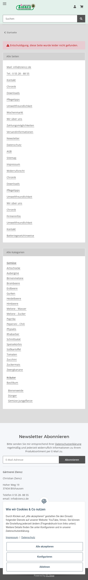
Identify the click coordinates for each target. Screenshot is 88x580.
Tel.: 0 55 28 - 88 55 (18, 73)
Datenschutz (14, 144)
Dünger (12, 395)
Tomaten (12, 354)
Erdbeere (12, 288)
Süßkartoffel (14, 349)
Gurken (11, 293)
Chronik (11, 86)
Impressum (13, 164)
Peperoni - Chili (16, 324)
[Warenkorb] (81, 6)
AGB (9, 151)
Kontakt (11, 80)
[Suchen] (40, 18)
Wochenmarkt (15, 112)
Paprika (11, 318)
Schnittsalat (14, 339)
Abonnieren (72, 459)
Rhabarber (13, 334)
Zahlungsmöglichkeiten (20, 125)
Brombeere (13, 283)
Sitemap (11, 157)
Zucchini (12, 359)
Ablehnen (45, 566)
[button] (75, 6)
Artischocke (13, 268)
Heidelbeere (14, 298)
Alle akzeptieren (45, 546)
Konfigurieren (44, 556)
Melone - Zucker (16, 313)
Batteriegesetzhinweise (20, 235)
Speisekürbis (14, 344)
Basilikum (12, 382)
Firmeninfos (14, 216)
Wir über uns (14, 119)
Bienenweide (15, 390)
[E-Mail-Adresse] (31, 459)
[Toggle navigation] (4, 2)
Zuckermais (13, 364)
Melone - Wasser (16, 308)
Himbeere (12, 303)
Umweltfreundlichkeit (19, 106)
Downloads (13, 93)
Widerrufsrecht (16, 170)
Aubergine (13, 273)
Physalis (11, 329)
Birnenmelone (15, 278)
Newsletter (13, 138)
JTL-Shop (50, 575)
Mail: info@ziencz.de (19, 67)
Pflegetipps (13, 99)
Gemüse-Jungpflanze (20, 400)
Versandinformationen (20, 132)
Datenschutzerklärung (68, 444)
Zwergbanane (15, 369)
